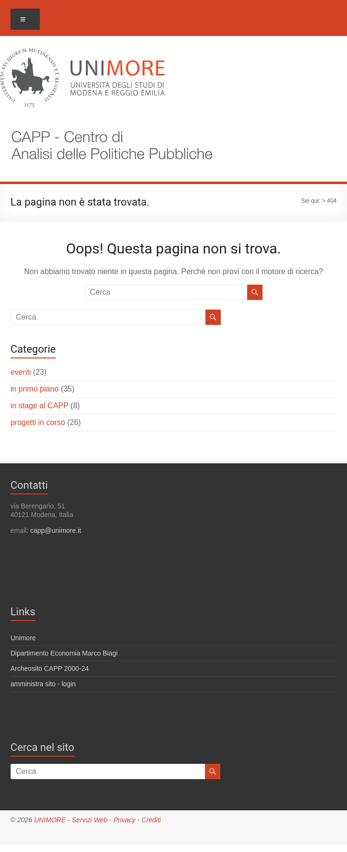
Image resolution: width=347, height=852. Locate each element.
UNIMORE (50, 820)
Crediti (151, 820)
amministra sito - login (43, 684)
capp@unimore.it (55, 530)
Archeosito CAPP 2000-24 (50, 668)
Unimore (23, 638)
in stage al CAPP (40, 406)
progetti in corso (38, 422)
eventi (21, 372)
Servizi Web (90, 820)
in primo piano (35, 389)
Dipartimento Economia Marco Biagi (64, 653)
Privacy (124, 820)
